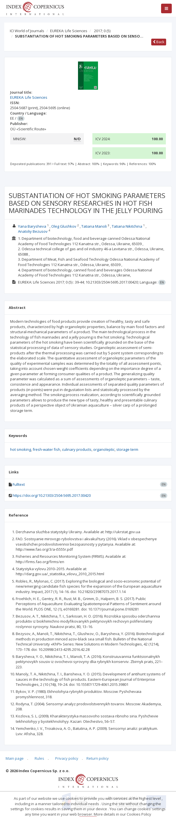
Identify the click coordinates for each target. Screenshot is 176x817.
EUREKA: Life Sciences (68, 30)
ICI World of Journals (27, 30)
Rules (39, 758)
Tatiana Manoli (94, 226)
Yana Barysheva (32, 226)
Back (158, 41)
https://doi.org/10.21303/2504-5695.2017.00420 (52, 495)
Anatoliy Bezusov (33, 231)
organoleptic (104, 449)
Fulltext (19, 484)
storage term (127, 449)
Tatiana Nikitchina (127, 226)
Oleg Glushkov (63, 226)
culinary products (77, 449)
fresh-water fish (46, 449)
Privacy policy (66, 758)
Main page (15, 758)
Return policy (97, 758)
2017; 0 (102, 30)
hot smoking (20, 449)
